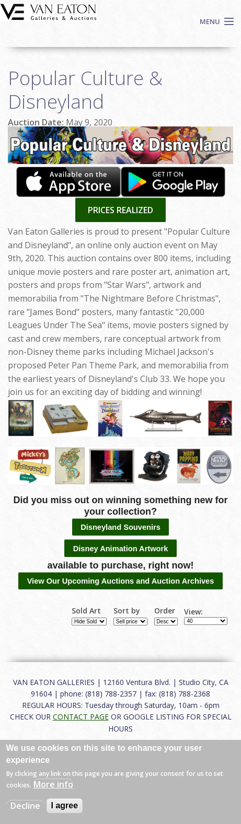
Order (164, 610)
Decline (25, 805)
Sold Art (86, 610)
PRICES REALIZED (120, 210)
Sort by (126, 610)
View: (193, 612)
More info (53, 784)
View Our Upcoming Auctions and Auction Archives (120, 581)
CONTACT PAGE (81, 717)
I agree (64, 805)
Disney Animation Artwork (120, 548)
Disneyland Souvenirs (120, 527)
